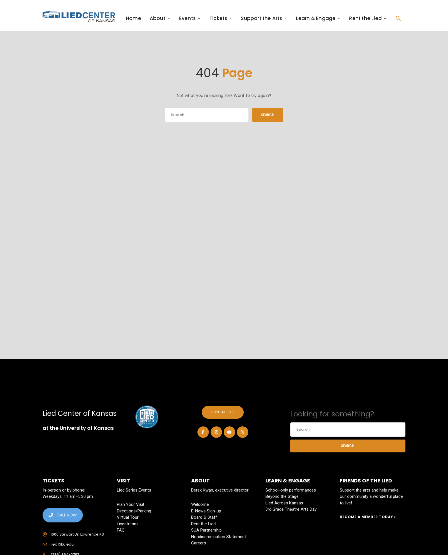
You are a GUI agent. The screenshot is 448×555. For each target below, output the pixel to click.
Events (190, 18)
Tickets (220, 18)
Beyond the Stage (282, 496)
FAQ (121, 530)
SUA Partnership (206, 530)
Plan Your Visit (130, 504)
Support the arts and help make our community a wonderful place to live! (371, 497)
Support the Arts (264, 18)
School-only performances (290, 490)
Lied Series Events (134, 490)
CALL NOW (63, 515)
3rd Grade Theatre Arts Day (291, 509)
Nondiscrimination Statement (218, 536)
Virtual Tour (128, 517)
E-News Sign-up (206, 511)
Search (267, 114)
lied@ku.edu (62, 544)
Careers (198, 543)
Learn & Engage (318, 18)
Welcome (200, 504)
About (160, 18)
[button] (398, 18)
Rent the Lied (368, 18)
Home (133, 18)
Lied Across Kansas (284, 503)
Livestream (127, 523)
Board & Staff (204, 517)
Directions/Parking (134, 511)
